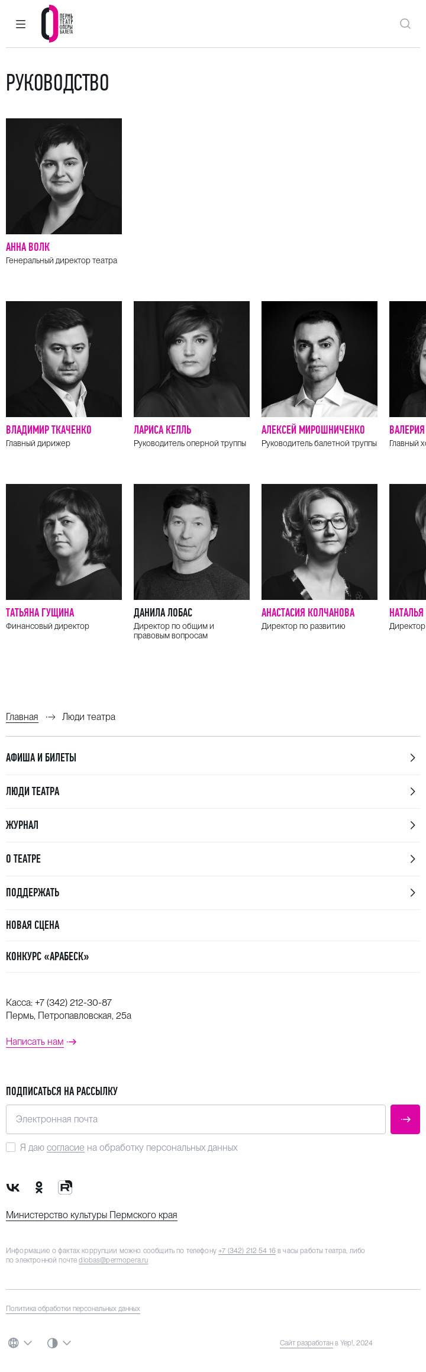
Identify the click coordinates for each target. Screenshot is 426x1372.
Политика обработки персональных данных (73, 1309)
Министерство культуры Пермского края (92, 1215)
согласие (66, 1147)
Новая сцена (32, 925)
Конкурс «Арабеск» (47, 956)
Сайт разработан (306, 1343)
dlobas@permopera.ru (113, 1260)
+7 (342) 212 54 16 (247, 1251)
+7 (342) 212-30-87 (73, 1002)
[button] (21, 23)
